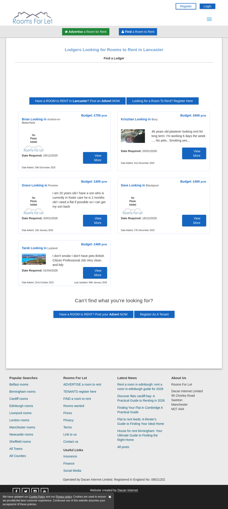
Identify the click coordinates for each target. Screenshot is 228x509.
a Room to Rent (138, 31)
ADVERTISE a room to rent (82, 384)
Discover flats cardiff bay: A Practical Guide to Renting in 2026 (141, 398)
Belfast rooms (18, 384)
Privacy (68, 420)
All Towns (15, 449)
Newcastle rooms (21, 434)
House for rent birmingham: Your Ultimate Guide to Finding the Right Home (139, 435)
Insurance (70, 456)
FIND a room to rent (77, 399)
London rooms (19, 420)
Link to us (70, 434)
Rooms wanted (73, 406)
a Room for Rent (85, 31)
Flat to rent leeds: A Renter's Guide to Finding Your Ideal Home (140, 421)
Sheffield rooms (20, 441)
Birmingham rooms (22, 391)
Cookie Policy (37, 496)
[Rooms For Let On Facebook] (17, 491)
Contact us (70, 441)
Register (186, 6)
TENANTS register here (79, 391)
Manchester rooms (22, 427)
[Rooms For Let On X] (26, 491)
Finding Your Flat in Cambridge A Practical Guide (140, 410)
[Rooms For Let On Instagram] (35, 491)
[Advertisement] (114, 82)
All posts (123, 447)
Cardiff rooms (18, 399)
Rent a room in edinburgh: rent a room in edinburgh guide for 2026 (140, 387)
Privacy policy (64, 496)
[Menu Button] (209, 19)
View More (97, 158)
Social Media (72, 470)
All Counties (17, 456)
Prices (67, 413)
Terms (67, 427)
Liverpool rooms (20, 413)
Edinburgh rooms (21, 406)
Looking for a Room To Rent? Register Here (162, 101)
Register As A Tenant (154, 314)
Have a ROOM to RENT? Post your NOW (93, 314)
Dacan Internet (128, 490)
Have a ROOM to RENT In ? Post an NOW (77, 101)
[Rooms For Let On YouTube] (45, 491)
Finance (69, 463)
